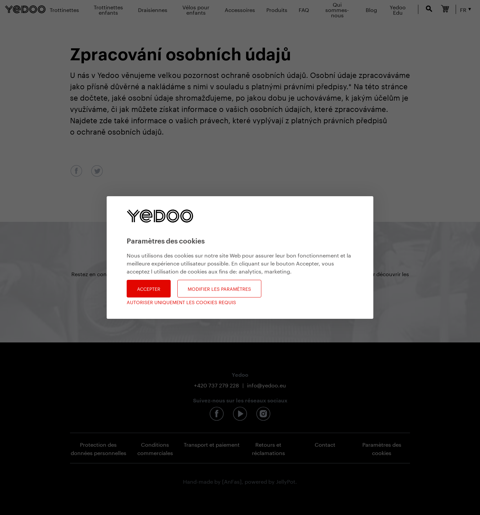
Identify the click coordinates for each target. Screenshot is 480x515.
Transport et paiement (212, 444)
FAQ (304, 9)
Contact (325, 444)
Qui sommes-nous (337, 9)
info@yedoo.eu (266, 384)
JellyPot (285, 481)
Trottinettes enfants (108, 9)
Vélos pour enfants (195, 9)
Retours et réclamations (268, 448)
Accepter (148, 288)
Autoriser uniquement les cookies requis (181, 301)
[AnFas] (232, 481)
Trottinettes (64, 9)
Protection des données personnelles (98, 448)
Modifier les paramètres (219, 288)
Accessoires (240, 9)
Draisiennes (152, 9)
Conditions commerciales (155, 448)
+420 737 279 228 (216, 384)
